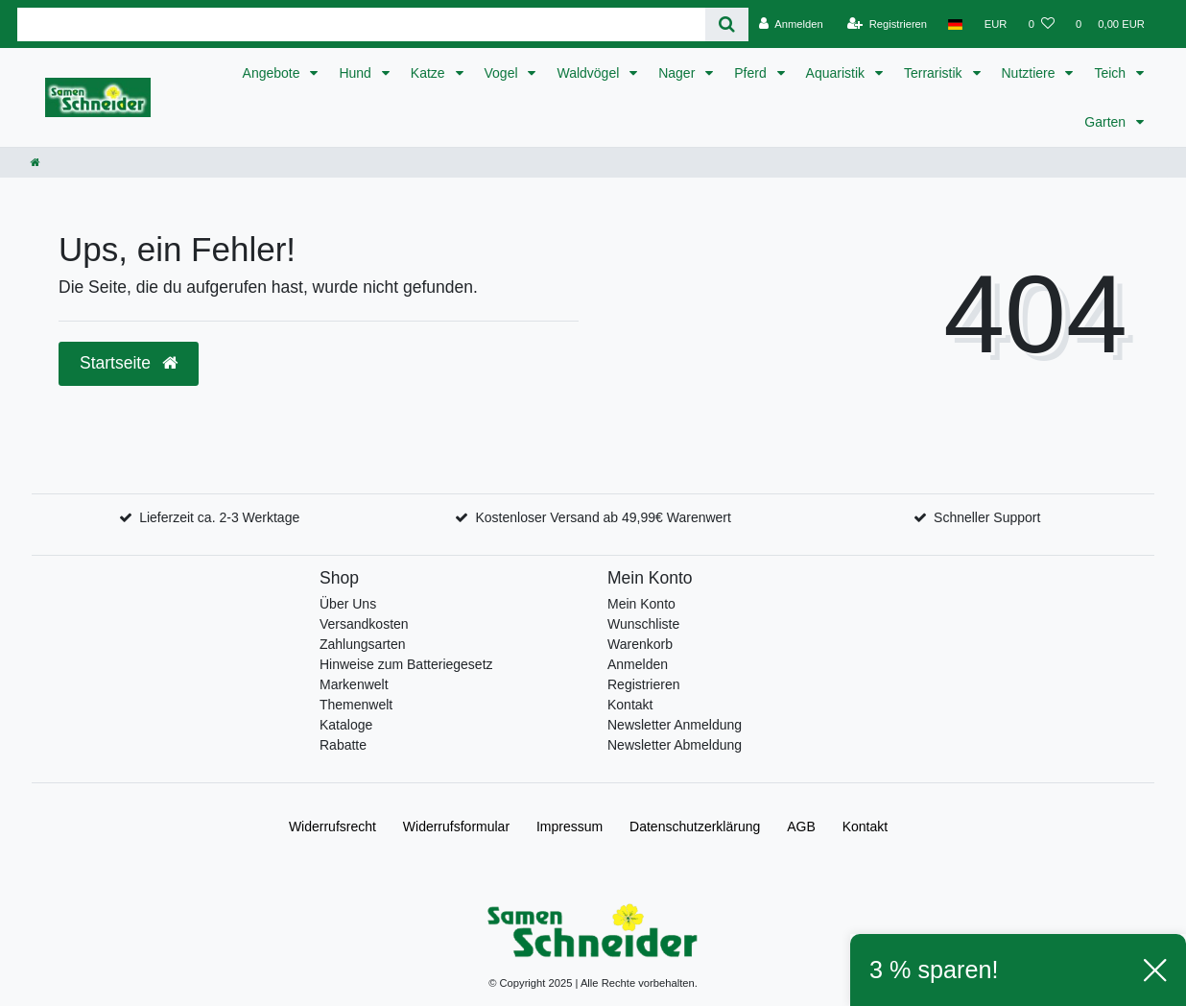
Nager (678, 73)
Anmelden (637, 664)
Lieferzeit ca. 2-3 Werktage (219, 517)
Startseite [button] (129, 362)
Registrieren (643, 684)
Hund (356, 73)
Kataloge (346, 724)
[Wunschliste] (1041, 24)
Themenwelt (356, 704)
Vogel (503, 73)
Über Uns (348, 603)
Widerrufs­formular (456, 826)
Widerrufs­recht (332, 826)
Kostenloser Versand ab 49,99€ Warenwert (602, 517)
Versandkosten (364, 624)
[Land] (955, 24)
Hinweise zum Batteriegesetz (406, 664)
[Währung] (996, 24)
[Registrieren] (887, 24)
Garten (1106, 122)
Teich (1111, 73)
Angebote (273, 73)
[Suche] (726, 24)
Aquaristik (837, 73)
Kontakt (629, 704)
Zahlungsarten (363, 644)
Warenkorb (640, 644)
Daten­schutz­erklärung (694, 826)
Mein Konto (641, 603)
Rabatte (343, 745)
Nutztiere (1030, 73)
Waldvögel (590, 73)
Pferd (752, 73)
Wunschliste (643, 624)
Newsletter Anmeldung (674, 724)
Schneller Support (987, 517)
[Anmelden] (791, 24)
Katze (430, 73)
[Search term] (361, 24)
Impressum (569, 826)
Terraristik (935, 73)
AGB (801, 826)
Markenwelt (354, 684)
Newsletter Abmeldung (674, 745)
